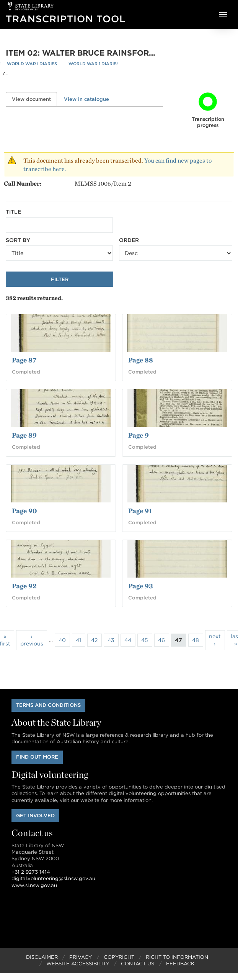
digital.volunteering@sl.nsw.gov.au (53, 878)
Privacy (80, 957)
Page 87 (24, 360)
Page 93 (140, 586)
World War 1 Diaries (93, 63)
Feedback (180, 963)
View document (34, 99)
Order (129, 240)
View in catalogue (86, 99)
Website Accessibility (77, 963)
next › (215, 640)
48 (195, 640)
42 (94, 640)
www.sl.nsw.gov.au (34, 885)
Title (13, 212)
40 (62, 640)
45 (144, 640)
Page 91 (140, 511)
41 (78, 640)
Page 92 (24, 586)
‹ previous (31, 640)
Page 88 (140, 360)
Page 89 (24, 435)
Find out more (37, 757)
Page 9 (138, 435)
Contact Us (137, 963)
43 (111, 640)
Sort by (18, 240)
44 (127, 640)
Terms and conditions (48, 705)
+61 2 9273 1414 (30, 872)
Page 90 (24, 511)
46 (161, 640)
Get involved (35, 815)
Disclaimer (42, 957)
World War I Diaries (32, 63)
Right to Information (177, 957)
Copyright (119, 957)
